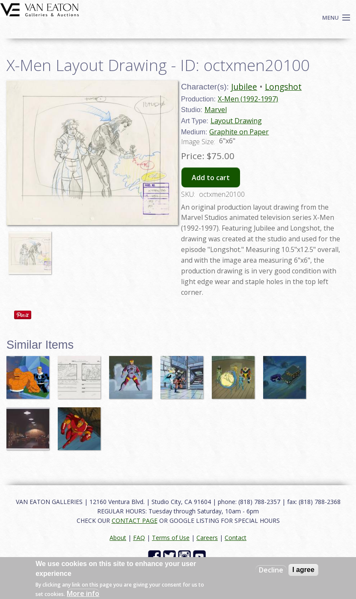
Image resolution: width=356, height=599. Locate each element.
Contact (235, 538)
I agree (303, 569)
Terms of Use (171, 538)
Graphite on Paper (239, 131)
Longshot (283, 86)
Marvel (216, 109)
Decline (271, 570)
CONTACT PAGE (134, 520)
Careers (207, 538)
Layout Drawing (236, 120)
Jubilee (244, 86)
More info (83, 593)
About (118, 538)
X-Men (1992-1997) (248, 99)
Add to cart (211, 177)
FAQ (139, 538)
